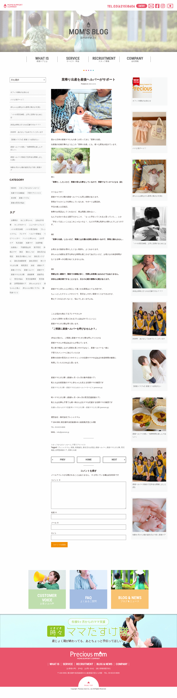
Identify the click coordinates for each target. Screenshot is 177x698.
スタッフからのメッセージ (30, 185)
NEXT (114, 460)
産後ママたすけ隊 (117, 447)
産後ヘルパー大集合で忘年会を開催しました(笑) (28, 158)
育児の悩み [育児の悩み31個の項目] (20, 281)
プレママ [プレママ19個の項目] (33, 231)
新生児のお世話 (91, 447)
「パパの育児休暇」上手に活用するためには (28, 115)
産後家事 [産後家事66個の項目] (32, 276)
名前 (54, 513)
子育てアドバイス (35, 190)
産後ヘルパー (103, 447)
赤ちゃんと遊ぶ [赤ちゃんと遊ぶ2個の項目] (20, 290)
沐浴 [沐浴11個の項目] (26, 267)
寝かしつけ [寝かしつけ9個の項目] (15, 254)
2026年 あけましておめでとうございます (27, 131)
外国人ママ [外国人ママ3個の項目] (32, 249)
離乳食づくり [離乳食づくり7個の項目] (21, 294)
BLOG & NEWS (104, 670)
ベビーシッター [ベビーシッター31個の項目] (28, 236)
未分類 (13, 195)
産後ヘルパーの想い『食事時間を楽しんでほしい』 (28, 147)
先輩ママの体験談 (18, 190)
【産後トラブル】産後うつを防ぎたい (25, 138)
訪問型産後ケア (65, 450)
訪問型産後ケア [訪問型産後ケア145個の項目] (24, 285)
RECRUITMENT (84, 670)
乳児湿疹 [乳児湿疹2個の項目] (35, 240)
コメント (56, 481)
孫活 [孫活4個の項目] (42, 249)
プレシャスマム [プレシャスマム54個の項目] (20, 231)
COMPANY (121, 670)
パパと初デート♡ (17, 100)
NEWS (13, 185)
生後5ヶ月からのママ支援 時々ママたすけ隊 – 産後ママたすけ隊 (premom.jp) (82, 407)
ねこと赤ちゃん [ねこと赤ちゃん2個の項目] (27, 217)
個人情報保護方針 (104, 674)
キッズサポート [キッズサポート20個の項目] (22, 222)
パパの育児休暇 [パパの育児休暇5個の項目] (22, 226)
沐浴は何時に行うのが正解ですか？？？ (26, 123)
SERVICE (68, 670)
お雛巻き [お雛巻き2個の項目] (14, 217)
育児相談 (54, 450)
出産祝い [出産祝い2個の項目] (32, 245)
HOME (88, 460)
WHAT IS (54, 670)
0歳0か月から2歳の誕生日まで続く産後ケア (27, 167)
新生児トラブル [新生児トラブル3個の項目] (30, 258)
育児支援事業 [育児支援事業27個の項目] (33, 281)
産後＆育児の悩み (18, 200)
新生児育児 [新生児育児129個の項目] (24, 263)
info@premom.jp (63, 432)
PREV (63, 460)
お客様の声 (70, 674)
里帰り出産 (77, 450)
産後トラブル (24, 195)
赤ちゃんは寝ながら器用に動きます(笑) (26, 108)
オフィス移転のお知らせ (20, 92)
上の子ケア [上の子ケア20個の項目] (24, 240)
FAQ (80, 674)
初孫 (73, 447)
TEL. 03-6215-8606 (59, 427)
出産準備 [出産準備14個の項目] (21, 245)
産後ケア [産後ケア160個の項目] (35, 267)
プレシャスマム (64, 447)
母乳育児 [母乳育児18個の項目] (18, 267)
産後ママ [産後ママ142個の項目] (37, 272)
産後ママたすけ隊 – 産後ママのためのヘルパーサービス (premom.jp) (79, 387)
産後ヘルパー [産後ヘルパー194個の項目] (25, 272)
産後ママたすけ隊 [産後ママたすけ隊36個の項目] (18, 276)
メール (55, 524)
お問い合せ (89, 674)
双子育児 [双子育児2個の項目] (21, 249)
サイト (54, 534)
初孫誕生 (80, 447)
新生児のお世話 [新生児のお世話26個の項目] (29, 254)
